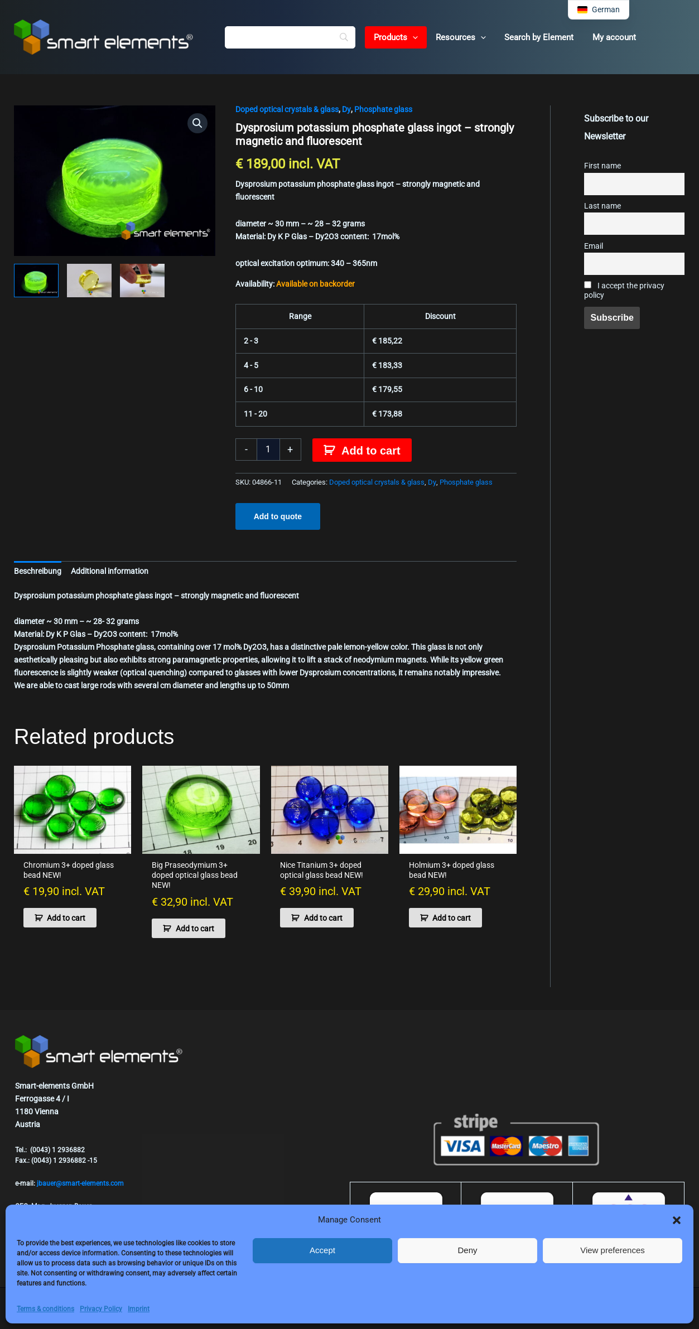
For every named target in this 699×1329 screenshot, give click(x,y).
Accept (322, 1250)
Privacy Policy (101, 1309)
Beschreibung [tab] (37, 571)
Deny (467, 1250)
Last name (602, 206)
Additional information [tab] (109, 571)
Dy (346, 109)
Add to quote (278, 516)
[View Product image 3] (142, 280)
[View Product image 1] (36, 280)
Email (593, 246)
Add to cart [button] (66, 918)
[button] (676, 1220)
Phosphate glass (383, 109)
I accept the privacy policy (624, 290)
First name (602, 166)
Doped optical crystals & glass (287, 109)
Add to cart (371, 450)
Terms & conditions (45, 1309)
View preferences (612, 1250)
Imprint (139, 1309)
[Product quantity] (268, 449)
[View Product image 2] (89, 280)
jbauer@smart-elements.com (80, 1183)
